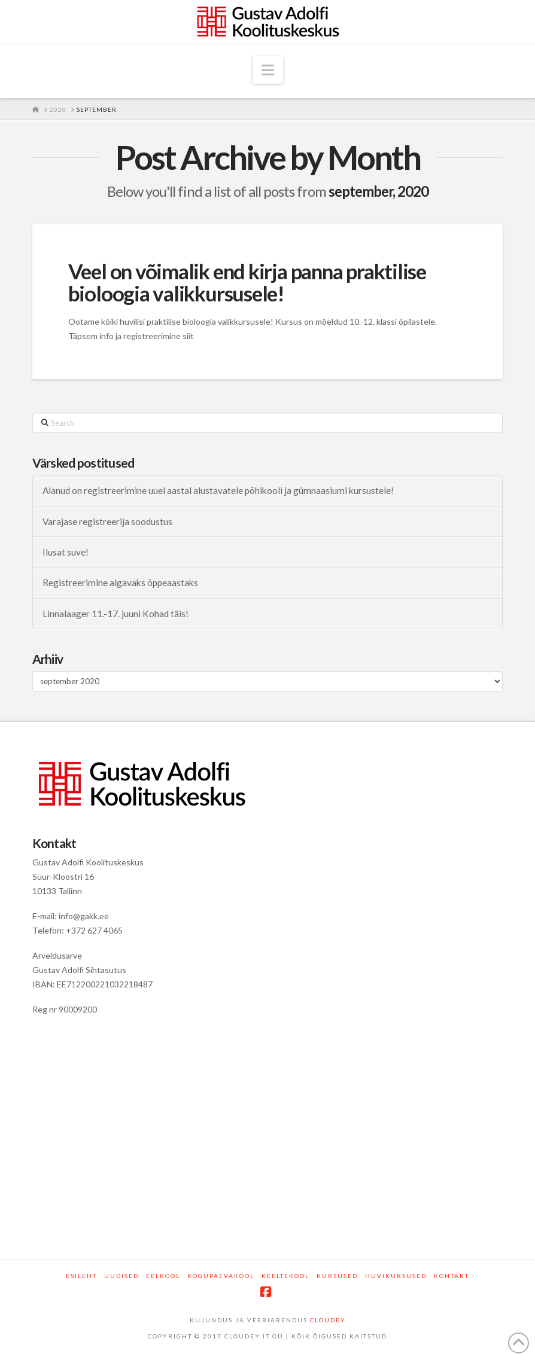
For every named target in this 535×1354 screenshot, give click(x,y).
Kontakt (451, 1275)
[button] (268, 70)
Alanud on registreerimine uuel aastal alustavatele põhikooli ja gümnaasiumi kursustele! (218, 490)
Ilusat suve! (65, 552)
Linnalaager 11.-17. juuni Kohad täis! (115, 613)
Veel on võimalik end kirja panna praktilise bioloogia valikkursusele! (247, 282)
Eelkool (163, 1275)
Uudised (121, 1275)
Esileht (81, 1275)
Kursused (337, 1275)
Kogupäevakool (220, 1275)
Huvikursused (396, 1275)
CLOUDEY (328, 1319)
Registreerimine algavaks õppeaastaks (120, 582)
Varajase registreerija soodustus (107, 521)
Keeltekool (285, 1275)
